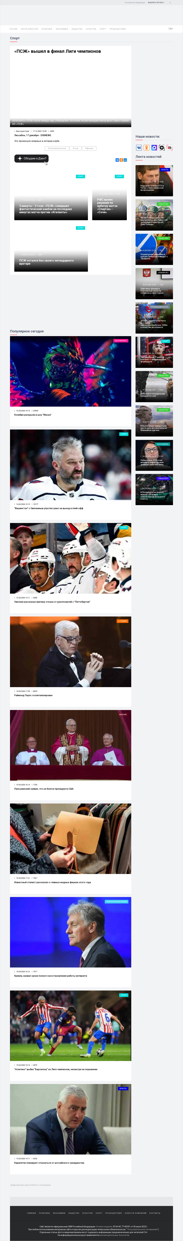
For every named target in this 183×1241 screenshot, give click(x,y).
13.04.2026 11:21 (22, 878)
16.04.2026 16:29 (149, 285)
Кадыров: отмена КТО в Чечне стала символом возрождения (152, 188)
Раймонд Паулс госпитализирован (33, 695)
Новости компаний (136, 1213)
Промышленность (159, 307)
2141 (161, 456)
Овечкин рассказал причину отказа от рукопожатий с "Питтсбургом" (52, 601)
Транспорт (163, 478)
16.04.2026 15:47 (149, 390)
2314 (161, 488)
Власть (123, 1088)
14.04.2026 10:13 (22, 504)
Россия (13, 29)
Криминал (163, 273)
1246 (161, 285)
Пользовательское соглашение (142, 1229)
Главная (31, 1213)
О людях (122, 621)
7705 (34, 785)
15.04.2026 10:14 (22, 1065)
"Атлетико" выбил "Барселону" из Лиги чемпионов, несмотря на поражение (55, 1069)
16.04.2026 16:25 (149, 317)
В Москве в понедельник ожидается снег (153, 395)
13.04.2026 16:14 (22, 785)
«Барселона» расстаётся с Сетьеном (30, 1185)
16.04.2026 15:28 (149, 422)
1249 (161, 214)
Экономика (62, 29)
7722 (118, 194)
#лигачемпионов (57, 148)
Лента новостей (29, 29)
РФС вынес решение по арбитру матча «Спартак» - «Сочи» (107, 206)
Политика (46, 29)
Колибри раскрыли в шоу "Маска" (32, 414)
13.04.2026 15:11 (22, 598)
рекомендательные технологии (114, 1235)
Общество (77, 29)
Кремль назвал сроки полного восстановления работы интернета (50, 975)
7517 (34, 971)
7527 (34, 878)
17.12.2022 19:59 (38, 131)
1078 (161, 182)
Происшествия (118, 29)
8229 (34, 691)
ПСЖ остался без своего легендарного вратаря (46, 262)
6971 (40, 200)
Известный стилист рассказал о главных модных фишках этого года (52, 882)
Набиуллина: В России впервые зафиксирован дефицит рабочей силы (152, 462)
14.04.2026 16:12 (22, 971)
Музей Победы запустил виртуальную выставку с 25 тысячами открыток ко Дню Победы (154, 221)
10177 (35, 504)
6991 (40, 255)
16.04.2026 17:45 (149, 182)
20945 (35, 411)
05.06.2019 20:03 (28, 255)
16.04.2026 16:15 (149, 353)
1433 (161, 422)
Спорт (103, 29)
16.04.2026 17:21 (149, 214)
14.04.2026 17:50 (22, 691)
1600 (161, 317)
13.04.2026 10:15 (22, 411)
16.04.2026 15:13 (149, 456)
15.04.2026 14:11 (22, 1159)
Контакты (154, 1213)
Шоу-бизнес (121, 341)
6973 (34, 1065)
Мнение (123, 714)
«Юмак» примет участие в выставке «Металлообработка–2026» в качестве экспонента (154, 324)
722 (160, 250)
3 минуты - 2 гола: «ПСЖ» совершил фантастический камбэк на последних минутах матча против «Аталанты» (45, 209)
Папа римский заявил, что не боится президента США (43, 788)
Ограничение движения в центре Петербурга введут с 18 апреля (154, 256)
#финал (89, 148)
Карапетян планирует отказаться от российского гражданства (49, 1163)
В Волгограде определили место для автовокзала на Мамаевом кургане (154, 428)
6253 (34, 1159)
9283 (34, 598)
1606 (161, 390)
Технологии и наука (117, 901)
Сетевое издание (104, 1227)
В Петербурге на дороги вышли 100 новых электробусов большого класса (153, 495)
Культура (91, 29)
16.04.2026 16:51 (149, 250)
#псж (75, 148)
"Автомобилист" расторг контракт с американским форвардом (153, 359)
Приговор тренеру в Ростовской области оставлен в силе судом (152, 291)
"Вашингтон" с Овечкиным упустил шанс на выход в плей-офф (48, 508)
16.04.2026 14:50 (149, 488)
